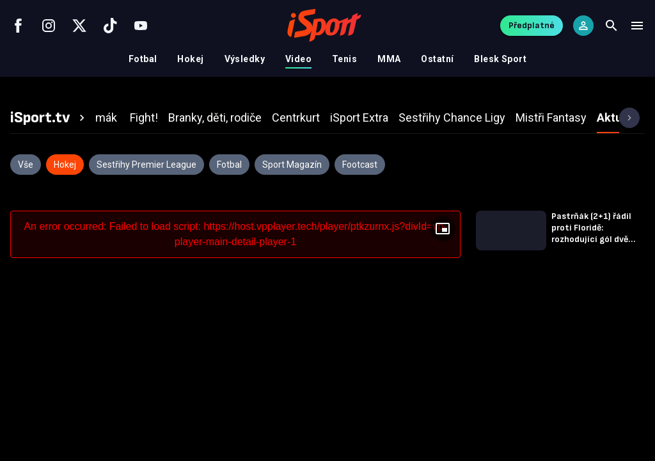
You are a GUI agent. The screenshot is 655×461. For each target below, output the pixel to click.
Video (298, 59)
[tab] (49, 117)
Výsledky (245, 59)
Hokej (190, 59)
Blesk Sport (500, 59)
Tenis (344, 59)
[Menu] (637, 25)
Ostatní (437, 59)
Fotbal (143, 59)
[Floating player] (442, 228)
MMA (388, 59)
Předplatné (532, 25)
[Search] (611, 25)
